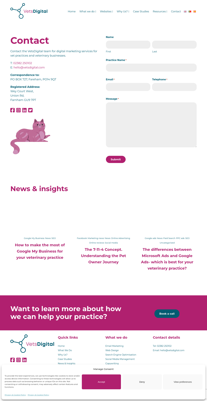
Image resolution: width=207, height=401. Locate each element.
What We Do (65, 350)
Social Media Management (120, 359)
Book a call (166, 313)
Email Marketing (114, 346)
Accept (101, 382)
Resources (160, 11)
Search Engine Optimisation (120, 354)
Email (110, 79)
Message (112, 99)
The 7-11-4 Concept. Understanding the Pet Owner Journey (103, 255)
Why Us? (123, 11)
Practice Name (116, 60)
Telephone (159, 79)
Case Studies (141, 11)
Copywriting (112, 363)
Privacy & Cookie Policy (15, 395)
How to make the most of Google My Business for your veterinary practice (40, 251)
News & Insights (66, 363)
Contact (176, 11)
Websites (106, 11)
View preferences (183, 382)
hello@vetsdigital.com (29, 67)
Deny (142, 382)
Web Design (112, 350)
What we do (87, 11)
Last (154, 51)
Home (72, 11)
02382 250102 (22, 63)
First (108, 51)
